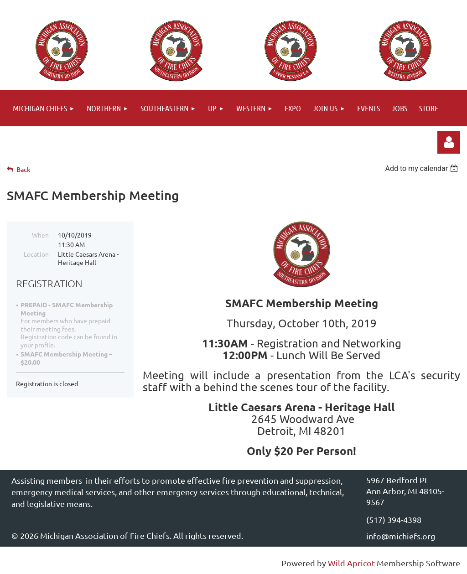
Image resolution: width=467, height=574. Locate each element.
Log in (448, 142)
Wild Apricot (351, 563)
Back (23, 169)
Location (36, 254)
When (40, 235)
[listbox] (422, 168)
